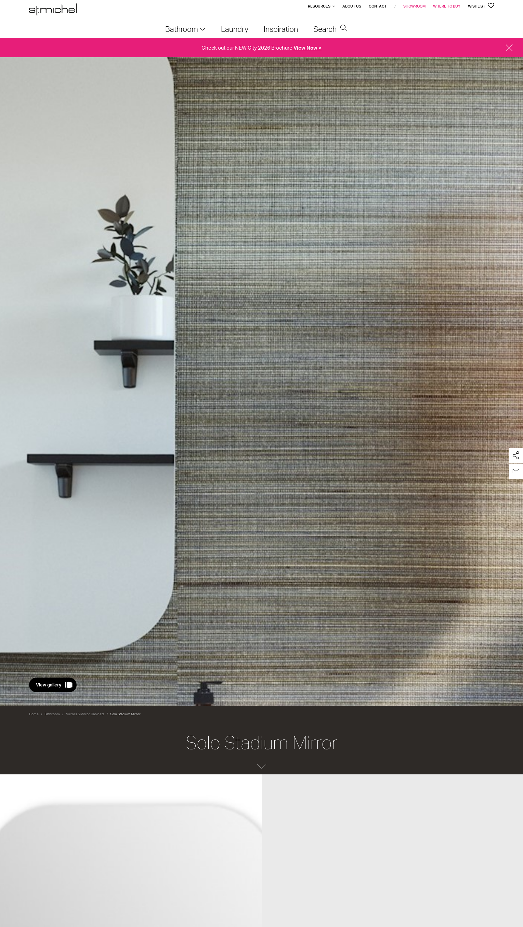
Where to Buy (446, 6)
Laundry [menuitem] (234, 29)
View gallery (48, 684)
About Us (351, 6)
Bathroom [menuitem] (181, 29)
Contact (378, 6)
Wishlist (481, 6)
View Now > (307, 47)
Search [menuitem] (330, 29)
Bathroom (52, 714)
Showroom (414, 6)
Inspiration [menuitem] (281, 29)
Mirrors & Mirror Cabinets (85, 714)
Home (34, 714)
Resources (319, 6)
